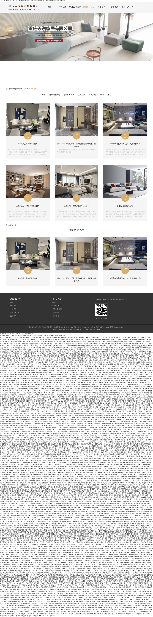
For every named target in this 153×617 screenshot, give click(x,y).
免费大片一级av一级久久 (62, 569)
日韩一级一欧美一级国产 (10, 380)
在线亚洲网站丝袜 (78, 573)
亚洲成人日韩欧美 (16, 370)
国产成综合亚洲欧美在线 (129, 526)
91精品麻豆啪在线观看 (40, 605)
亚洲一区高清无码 (70, 409)
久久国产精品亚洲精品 (110, 589)
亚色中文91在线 (50, 432)
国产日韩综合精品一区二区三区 (12, 591)
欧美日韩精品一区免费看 (138, 536)
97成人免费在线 (129, 585)
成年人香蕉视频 (10, 601)
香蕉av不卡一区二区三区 (124, 382)
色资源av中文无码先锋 (136, 403)
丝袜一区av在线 (56, 489)
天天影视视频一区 (126, 552)
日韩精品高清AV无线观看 (132, 473)
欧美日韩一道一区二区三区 (15, 454)
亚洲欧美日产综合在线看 (114, 380)
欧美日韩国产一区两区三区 (28, 468)
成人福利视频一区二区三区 (111, 362)
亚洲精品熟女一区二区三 (51, 520)
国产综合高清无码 (118, 411)
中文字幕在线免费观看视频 (19, 579)
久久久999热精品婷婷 (137, 524)
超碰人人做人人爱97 (97, 542)
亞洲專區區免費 (85, 612)
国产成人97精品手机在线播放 (35, 518)
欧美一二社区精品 (28, 505)
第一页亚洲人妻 (68, 560)
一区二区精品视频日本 (104, 411)
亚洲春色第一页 (101, 376)
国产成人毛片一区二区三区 (54, 393)
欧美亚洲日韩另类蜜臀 (127, 356)
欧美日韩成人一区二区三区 (122, 577)
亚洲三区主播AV (62, 612)
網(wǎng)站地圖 (90, 329)
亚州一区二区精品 (145, 399)
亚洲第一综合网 (83, 344)
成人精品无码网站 (140, 563)
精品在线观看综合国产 (61, 348)
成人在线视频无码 (43, 593)
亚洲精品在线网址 (131, 608)
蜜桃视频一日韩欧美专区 (107, 358)
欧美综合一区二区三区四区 (27, 448)
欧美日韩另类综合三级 (55, 556)
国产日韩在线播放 (103, 605)
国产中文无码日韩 (144, 571)
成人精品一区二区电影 (18, 411)
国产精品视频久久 (26, 432)
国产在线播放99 (5, 475)
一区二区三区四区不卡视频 (103, 374)
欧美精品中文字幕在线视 (73, 339)
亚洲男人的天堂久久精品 (87, 477)
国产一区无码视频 (65, 573)
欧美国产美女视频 (114, 546)
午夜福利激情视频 (61, 591)
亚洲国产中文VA (113, 346)
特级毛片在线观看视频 (18, 419)
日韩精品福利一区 (94, 450)
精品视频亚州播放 (83, 595)
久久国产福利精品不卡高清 (71, 515)
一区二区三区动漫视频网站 (37, 579)
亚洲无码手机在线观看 (106, 601)
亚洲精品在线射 (52, 354)
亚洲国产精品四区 (132, 401)
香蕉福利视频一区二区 (128, 432)
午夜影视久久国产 (116, 479)
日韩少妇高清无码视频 (77, 403)
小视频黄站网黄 (17, 528)
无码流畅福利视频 (101, 448)
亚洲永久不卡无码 (15, 505)
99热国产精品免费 (73, 501)
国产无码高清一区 (27, 415)
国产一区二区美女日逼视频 (135, 376)
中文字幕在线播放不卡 (97, 591)
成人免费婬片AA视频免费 (128, 477)
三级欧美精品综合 (41, 513)
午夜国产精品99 (34, 493)
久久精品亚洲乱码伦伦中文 (126, 560)
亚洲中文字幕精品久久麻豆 (67, 444)
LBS (140, 7)
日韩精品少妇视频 (118, 470)
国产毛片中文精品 (24, 403)
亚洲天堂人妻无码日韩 (114, 462)
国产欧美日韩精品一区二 (113, 366)
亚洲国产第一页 (102, 368)
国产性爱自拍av (51, 403)
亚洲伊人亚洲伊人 (41, 556)
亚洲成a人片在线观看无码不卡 (122, 573)
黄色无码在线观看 (26, 589)
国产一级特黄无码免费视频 (105, 571)
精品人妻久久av (80, 567)
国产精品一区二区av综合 (62, 495)
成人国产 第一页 (140, 479)
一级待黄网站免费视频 (104, 423)
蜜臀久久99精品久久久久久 (32, 565)
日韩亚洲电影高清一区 (56, 409)
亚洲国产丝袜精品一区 (116, 511)
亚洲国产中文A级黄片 (15, 542)
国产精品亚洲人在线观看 (49, 546)
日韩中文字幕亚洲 (56, 585)
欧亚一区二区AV (77, 597)
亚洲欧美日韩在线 (141, 565)
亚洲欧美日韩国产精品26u (27, 409)
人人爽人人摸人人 (56, 542)
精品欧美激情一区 (39, 430)
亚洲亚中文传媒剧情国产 (77, 348)
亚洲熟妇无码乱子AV (103, 524)
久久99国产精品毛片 (39, 399)
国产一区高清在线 (104, 507)
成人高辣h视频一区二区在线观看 (78, 591)
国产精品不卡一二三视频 (53, 430)
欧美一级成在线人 (87, 528)
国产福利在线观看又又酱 (16, 536)
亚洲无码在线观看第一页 (23, 577)
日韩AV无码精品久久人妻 (144, 432)
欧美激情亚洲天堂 (38, 432)
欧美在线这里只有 (30, 352)
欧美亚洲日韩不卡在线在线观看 (67, 419)
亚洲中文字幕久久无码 (40, 563)
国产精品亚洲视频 (26, 581)
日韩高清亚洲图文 (61, 423)
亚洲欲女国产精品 (103, 405)
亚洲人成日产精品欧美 (22, 466)
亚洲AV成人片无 (102, 346)
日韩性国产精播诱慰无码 (129, 546)
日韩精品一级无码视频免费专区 (84, 552)
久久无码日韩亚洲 (118, 450)
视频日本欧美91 (115, 509)
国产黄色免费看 (117, 417)
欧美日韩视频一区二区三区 (12, 520)
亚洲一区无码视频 (70, 438)
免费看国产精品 (23, 481)
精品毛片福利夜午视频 (89, 491)
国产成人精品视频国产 (7, 401)
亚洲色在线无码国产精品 (73, 464)
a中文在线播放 (37, 581)
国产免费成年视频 (132, 385)
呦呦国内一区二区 (55, 554)
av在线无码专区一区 (35, 342)
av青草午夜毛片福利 (71, 397)
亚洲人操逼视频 (92, 585)
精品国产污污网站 (35, 366)
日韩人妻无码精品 (112, 534)
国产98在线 (93, 466)
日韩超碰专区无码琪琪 (41, 372)
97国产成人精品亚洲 (11, 558)
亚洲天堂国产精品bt (78, 493)
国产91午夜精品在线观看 (42, 415)
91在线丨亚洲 (29, 460)
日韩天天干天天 (44, 464)
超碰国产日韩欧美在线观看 (23, 399)
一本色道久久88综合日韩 (102, 339)
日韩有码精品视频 (111, 458)
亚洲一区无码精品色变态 (121, 536)
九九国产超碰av (55, 401)
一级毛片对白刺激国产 (38, 458)
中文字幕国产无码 (67, 440)
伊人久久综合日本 (88, 481)
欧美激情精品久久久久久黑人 (35, 440)
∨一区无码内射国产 (106, 487)
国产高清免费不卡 (110, 485)
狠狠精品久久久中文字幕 (133, 530)
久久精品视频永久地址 (16, 352)
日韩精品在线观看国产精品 (78, 428)
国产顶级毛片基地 (136, 601)
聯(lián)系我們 (127, 7)
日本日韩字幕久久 (22, 366)
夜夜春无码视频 (21, 417)
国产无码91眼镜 (64, 399)
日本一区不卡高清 (36, 489)
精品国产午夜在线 (133, 460)
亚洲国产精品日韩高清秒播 (35, 417)
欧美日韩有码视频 (86, 501)
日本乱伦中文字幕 (43, 483)
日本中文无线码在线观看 (132, 450)
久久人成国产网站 (129, 479)
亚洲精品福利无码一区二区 (12, 397)
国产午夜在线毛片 (132, 395)
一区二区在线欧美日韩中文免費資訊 (130, 346)
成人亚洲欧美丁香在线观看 (93, 364)
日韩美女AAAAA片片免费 (23, 456)
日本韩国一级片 (25, 458)
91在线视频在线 (116, 438)
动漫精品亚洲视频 (101, 499)
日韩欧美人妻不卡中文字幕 (117, 493)
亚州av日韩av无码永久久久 (44, 348)
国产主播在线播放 (128, 380)
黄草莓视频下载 (119, 337)
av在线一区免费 (119, 530)
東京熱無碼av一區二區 (67, 567)
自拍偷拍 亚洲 (4, 339)
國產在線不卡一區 (79, 425)
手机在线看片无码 (131, 571)
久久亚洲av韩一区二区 (113, 569)
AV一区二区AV (113, 436)
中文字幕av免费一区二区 (117, 395)
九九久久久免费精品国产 (130, 438)
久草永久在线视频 (75, 599)
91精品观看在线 (106, 450)
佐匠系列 (13, 305)
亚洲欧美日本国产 (136, 534)
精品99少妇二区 (14, 581)
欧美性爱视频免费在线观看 (114, 522)
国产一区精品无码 (9, 372)
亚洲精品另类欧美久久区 (111, 505)
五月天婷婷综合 (50, 616)
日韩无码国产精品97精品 (62, 538)
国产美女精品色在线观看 (115, 464)
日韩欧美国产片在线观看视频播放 (54, 339)
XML (98, 329)
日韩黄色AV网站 (126, 362)
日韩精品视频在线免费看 (30, 462)
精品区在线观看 (35, 491)
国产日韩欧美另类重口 (23, 376)
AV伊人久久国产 (24, 503)
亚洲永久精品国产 (88, 374)
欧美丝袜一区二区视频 (92, 587)
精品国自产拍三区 (69, 460)
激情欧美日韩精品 (65, 610)
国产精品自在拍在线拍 (29, 434)
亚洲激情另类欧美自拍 (77, 399)
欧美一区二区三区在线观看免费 (99, 456)
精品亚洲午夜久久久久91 (96, 485)
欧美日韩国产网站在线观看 (131, 456)
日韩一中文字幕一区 (79, 554)
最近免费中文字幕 (40, 460)
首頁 (49, 7)
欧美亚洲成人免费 (96, 454)
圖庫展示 (101, 7)
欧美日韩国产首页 (128, 415)
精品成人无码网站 (45, 407)
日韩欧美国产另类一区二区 (48, 442)
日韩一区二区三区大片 (141, 419)
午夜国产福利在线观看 (117, 425)
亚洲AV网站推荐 (103, 603)
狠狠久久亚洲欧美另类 (52, 450)
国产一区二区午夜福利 (114, 430)
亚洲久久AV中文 (67, 554)
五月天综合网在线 (105, 470)
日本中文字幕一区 (24, 413)
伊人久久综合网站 (5, 528)
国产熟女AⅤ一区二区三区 (35, 452)
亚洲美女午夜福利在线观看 (130, 595)
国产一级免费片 (125, 368)
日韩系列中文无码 (145, 603)
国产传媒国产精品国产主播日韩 (133, 407)
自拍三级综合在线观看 (101, 434)
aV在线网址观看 (111, 581)
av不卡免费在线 (103, 460)
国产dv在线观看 (60, 589)
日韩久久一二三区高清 (141, 515)
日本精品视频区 (100, 534)
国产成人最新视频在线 (65, 518)
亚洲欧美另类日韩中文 (126, 599)
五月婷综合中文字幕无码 (80, 413)
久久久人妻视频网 (100, 391)
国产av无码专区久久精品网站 (128, 436)
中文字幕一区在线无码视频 (79, 450)
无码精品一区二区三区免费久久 (142, 573)
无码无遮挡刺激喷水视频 (112, 393)
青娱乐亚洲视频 (134, 589)
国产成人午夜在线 (69, 556)
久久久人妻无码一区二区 (31, 438)
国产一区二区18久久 (46, 493)
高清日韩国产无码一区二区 (13, 603)
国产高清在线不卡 (117, 548)
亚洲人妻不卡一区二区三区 (139, 454)
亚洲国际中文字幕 (105, 587)
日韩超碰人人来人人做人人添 (60, 366)
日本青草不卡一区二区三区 (101, 501)
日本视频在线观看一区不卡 (102, 593)
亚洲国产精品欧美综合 (122, 389)
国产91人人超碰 (141, 483)
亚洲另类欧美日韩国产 (79, 532)
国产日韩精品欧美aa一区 (118, 610)
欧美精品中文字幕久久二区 (50, 368)
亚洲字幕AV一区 (23, 497)
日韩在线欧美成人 (12, 585)
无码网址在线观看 (136, 409)
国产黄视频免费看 (34, 344)
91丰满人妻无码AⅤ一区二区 (34, 454)
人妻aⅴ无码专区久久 (72, 507)
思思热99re (46, 489)
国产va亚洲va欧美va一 (92, 399)
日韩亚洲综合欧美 (105, 401)
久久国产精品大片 (60, 342)
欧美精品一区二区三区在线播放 (83, 522)
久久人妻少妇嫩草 (109, 454)
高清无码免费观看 (77, 548)
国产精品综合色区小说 (112, 542)
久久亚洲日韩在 (91, 475)
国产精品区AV (27, 612)
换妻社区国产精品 (41, 444)
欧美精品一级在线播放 (37, 550)
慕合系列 (13, 316)
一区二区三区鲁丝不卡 (83, 454)
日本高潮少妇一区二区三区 (26, 614)
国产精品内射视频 (30, 483)
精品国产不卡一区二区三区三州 (18, 522)
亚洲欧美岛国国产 (29, 444)
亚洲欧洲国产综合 (34, 601)
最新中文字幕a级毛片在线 (102, 452)
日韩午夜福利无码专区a (19, 599)
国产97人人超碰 (85, 563)
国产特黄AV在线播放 (44, 473)
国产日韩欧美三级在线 (44, 397)
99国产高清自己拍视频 (144, 434)
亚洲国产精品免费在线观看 (15, 515)
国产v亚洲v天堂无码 (91, 425)
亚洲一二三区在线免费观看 (44, 387)
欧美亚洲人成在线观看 (57, 391)
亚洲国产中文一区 (146, 425)
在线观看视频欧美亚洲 (98, 430)
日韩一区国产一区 (8, 452)
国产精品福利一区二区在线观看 (12, 444)
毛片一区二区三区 (34, 497)
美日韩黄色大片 (146, 456)
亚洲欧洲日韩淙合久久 (50, 581)
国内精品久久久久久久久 (22, 489)
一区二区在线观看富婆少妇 (102, 417)
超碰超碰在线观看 (70, 595)
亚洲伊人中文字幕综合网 (131, 464)
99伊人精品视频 (49, 603)
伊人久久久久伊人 (114, 432)
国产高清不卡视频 (101, 597)
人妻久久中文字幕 (76, 544)
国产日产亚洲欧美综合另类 (48, 597)
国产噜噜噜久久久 (89, 499)
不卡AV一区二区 (139, 430)
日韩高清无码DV (106, 518)
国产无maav (26, 509)
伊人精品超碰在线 (126, 509)
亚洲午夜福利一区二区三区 (73, 378)
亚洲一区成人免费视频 (76, 524)
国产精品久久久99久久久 (142, 605)
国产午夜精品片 (120, 571)
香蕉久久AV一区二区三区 (111, 356)
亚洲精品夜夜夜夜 (97, 393)
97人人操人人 (64, 374)
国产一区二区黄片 (119, 608)
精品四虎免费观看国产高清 (56, 513)
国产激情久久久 (28, 542)
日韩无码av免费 (34, 395)
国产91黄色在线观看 (144, 526)
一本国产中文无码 (62, 432)
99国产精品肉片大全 (57, 415)
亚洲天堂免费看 (53, 346)
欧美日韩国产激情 (107, 538)
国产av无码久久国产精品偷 (103, 419)
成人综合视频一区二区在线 (39, 608)
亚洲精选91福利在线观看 (20, 368)
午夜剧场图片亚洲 (8, 350)
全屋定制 (13, 309)
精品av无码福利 (42, 501)
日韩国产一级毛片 (95, 489)
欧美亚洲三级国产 (137, 393)
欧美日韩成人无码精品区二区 (63, 536)
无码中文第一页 (23, 342)
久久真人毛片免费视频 (110, 403)
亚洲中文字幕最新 (100, 599)
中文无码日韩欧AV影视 (75, 434)
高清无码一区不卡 (29, 591)
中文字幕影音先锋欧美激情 (93, 403)
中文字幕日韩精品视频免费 (26, 532)
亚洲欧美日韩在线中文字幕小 (117, 442)
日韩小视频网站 (81, 350)
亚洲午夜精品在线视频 (43, 528)
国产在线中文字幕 (80, 509)
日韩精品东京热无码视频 (131, 446)
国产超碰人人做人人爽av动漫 (77, 479)
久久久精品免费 (48, 342)
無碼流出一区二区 (99, 380)
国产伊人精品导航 (58, 397)
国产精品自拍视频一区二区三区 (33, 603)
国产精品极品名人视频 (117, 352)
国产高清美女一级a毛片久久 (126, 485)
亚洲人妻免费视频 (91, 603)
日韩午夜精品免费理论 (73, 342)
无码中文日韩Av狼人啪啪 (134, 378)
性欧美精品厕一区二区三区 (8, 413)
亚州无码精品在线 (60, 358)
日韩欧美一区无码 (79, 518)
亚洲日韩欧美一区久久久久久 (54, 405)
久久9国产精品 (12, 342)
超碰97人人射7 (7, 425)
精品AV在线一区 (63, 534)
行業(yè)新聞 (68, 95)
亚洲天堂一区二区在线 (17, 339)
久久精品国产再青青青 (37, 405)
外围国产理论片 (127, 569)
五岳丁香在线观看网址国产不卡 (19, 544)
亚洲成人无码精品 (120, 544)
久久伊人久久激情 (62, 475)
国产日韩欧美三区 (90, 524)
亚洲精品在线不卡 (63, 403)
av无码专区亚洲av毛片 (81, 456)
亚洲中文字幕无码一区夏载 (121, 487)
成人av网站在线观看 (113, 503)
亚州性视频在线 (27, 346)
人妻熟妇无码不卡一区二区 (123, 558)
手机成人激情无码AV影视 (48, 428)
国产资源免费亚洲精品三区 (87, 520)
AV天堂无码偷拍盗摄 (70, 344)
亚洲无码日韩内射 (13, 595)
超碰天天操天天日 (18, 421)
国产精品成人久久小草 (135, 358)
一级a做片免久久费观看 (53, 425)
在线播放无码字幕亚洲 (9, 344)
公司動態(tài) (54, 95)
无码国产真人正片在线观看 (84, 473)
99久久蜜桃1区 (143, 597)
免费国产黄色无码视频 (90, 608)
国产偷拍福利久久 (146, 464)
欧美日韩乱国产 (100, 526)
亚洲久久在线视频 (131, 466)
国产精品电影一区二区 (87, 534)
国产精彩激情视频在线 (86, 526)
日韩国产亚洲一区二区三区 (102, 473)
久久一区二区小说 (102, 432)
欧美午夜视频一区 (39, 360)
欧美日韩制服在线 (51, 534)
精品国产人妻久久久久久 (105, 530)
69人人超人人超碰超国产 (57, 372)
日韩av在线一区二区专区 (47, 530)
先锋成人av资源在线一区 (120, 583)
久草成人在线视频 (18, 428)
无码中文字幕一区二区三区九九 (134, 579)
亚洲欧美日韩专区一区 (64, 548)
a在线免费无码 (21, 464)
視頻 (102, 95)
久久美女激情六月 (116, 481)
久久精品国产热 (110, 591)
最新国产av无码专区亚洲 (132, 470)
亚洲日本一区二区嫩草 (55, 485)
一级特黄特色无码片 (98, 579)
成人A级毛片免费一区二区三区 (54, 417)
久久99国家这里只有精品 (33, 382)
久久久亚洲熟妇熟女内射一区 (18, 493)
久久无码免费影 (36, 423)
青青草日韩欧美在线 (68, 454)
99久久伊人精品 (42, 575)
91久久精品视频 (102, 491)
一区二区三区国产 (124, 534)
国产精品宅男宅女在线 (96, 413)
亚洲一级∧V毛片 (24, 558)
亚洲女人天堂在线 (86, 497)
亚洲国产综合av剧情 (53, 599)
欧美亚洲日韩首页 (18, 483)
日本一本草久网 (38, 589)
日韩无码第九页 (68, 614)
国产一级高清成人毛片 (19, 364)
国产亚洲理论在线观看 (97, 421)
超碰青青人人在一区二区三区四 (78, 362)
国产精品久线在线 (143, 462)
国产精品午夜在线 (5, 337)
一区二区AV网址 (101, 442)
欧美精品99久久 (28, 450)
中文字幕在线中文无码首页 (101, 548)
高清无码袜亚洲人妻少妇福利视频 (86, 460)
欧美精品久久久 (48, 466)
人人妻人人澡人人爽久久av (132, 354)
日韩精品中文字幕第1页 (67, 579)
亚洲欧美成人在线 (137, 372)
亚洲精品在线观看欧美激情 (52, 571)
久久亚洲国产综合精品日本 (21, 479)
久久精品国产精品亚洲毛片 (116, 448)
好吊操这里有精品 (71, 589)
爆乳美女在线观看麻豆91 (12, 610)
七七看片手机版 (141, 522)
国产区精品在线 (147, 440)
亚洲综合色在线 (138, 360)
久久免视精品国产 (105, 573)
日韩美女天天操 (52, 337)
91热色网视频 (66, 601)
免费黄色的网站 (132, 442)
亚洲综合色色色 (133, 532)
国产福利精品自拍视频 (21, 378)
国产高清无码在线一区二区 (114, 579)
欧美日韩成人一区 (144, 448)
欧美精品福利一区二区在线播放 (123, 419)
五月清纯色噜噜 (130, 538)
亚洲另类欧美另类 (144, 507)
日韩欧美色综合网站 (32, 597)
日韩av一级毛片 (41, 337)
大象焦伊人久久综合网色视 (24, 372)
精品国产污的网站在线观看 (62, 532)
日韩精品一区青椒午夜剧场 (32, 540)
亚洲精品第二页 (39, 450)
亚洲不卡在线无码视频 (108, 550)
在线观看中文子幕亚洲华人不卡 (95, 503)
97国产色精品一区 (99, 444)
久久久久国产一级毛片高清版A (116, 444)
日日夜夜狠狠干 (103, 348)
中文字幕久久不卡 (125, 505)
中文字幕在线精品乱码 (7, 605)
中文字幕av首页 (45, 364)
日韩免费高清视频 (88, 339)
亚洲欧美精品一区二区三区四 (61, 352)
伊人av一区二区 (133, 374)
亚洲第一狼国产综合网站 (28, 595)
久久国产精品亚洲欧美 (122, 454)
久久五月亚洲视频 (101, 372)
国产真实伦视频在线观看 (70, 526)
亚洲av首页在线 (125, 393)
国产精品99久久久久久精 (14, 612)
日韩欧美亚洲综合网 (42, 401)
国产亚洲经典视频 (61, 479)
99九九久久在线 (138, 552)
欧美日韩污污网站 (115, 605)
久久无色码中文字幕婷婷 (137, 413)
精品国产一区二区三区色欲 (82, 505)
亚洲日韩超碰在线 (61, 362)
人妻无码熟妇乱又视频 (93, 550)
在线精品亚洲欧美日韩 (32, 511)
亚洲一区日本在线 (93, 354)
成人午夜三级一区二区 (127, 364)
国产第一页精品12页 (95, 362)
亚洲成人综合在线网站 (82, 542)
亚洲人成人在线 (130, 499)
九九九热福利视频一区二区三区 (75, 370)
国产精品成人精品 (75, 380)
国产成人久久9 (99, 387)
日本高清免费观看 (13, 589)
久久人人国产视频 (109, 382)
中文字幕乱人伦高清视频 (103, 556)
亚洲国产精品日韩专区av (89, 385)
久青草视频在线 (113, 565)
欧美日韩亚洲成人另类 (53, 360)
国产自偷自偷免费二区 (62, 462)
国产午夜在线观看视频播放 (54, 411)
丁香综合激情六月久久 (46, 358)
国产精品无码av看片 (80, 485)
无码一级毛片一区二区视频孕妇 (21, 552)
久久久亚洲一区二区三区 (82, 337)
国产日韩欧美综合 (58, 370)
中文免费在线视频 (47, 378)
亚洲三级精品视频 (39, 534)
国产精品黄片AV (55, 456)
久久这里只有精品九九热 (43, 370)
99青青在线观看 (137, 569)
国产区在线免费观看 (23, 608)
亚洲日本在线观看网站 (114, 446)
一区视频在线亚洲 (131, 448)
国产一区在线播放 (131, 337)
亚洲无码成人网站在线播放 (44, 532)
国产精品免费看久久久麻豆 (101, 407)
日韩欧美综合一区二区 (69, 489)
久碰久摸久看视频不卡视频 (94, 360)
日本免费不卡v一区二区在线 (118, 460)
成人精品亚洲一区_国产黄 (23, 605)
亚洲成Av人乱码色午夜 (51, 573)
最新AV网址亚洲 (58, 481)
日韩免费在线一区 (43, 554)
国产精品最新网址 (59, 466)
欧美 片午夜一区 (116, 339)
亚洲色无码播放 (125, 372)
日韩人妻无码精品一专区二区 (57, 501)
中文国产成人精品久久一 (89, 530)
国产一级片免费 (38, 612)
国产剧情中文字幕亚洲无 (27, 556)
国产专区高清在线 (9, 374)
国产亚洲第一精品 (14, 477)
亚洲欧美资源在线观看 (101, 495)
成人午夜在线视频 (8, 597)
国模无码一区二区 (93, 487)
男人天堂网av (46, 366)
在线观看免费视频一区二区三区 (75, 577)
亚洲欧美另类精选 (116, 501)
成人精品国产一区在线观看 (100, 352)
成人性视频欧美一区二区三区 (116, 376)
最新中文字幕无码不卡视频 (87, 376)
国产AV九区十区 (74, 470)
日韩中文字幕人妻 (5, 479)
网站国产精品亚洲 (18, 382)
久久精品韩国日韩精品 (92, 573)
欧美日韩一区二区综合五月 (127, 391)
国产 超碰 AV (129, 556)
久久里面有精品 (27, 534)
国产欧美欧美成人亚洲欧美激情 (28, 389)
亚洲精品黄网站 (53, 444)
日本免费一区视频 (113, 477)
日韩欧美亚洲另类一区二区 (87, 571)
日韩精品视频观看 (91, 348)
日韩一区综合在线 (105, 583)
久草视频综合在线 (72, 477)
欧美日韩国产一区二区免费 (87, 397)
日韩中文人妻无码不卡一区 (35, 475)
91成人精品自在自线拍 (144, 391)
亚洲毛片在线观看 (18, 511)
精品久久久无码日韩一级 (131, 417)
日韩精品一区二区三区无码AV (57, 563)
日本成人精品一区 (127, 430)
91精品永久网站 (140, 599)
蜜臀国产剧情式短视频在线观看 (81, 569)
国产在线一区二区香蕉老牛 (12, 534)
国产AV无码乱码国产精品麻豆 (138, 583)
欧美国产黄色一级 (109, 350)
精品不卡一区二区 (66, 421)
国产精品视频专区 (5, 428)
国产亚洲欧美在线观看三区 (118, 603)
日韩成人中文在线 (22, 601)
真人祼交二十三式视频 (33, 546)
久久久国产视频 (90, 575)
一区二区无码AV (142, 352)
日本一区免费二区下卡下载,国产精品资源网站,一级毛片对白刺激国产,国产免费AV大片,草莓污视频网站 (32, 335)
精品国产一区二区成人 (57, 593)
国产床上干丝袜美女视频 (79, 610)
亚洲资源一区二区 (133, 612)
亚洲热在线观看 (108, 536)
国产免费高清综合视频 (78, 356)
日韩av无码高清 (133, 554)
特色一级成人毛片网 (61, 511)
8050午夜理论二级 (142, 350)
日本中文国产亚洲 (37, 376)
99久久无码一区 (70, 387)
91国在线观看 (76, 528)
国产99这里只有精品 (64, 597)
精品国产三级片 (7, 473)
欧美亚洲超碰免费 (128, 501)
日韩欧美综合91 (54, 356)
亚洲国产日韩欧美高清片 (122, 601)
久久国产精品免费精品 (39, 552)
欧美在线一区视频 (33, 407)
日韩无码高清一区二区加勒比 (45, 591)
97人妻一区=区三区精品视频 (73, 448)
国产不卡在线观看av (42, 477)
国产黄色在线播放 (43, 434)
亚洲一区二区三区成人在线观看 (54, 577)
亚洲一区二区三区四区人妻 (12, 362)
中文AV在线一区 (68, 585)
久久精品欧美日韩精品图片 (53, 560)
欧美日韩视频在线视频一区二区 (58, 575)
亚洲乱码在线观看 (102, 511)
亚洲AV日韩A (140, 452)
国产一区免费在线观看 (37, 385)
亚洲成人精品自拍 (91, 493)
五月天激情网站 (120, 466)
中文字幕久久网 (145, 548)
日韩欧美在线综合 (32, 548)
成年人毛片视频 (63, 354)
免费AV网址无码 (20, 571)
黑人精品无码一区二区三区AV (82, 546)
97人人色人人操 (106, 483)
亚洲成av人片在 (79, 364)
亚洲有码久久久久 (83, 489)
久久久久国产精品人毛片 (83, 579)
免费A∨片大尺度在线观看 (140, 591)
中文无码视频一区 (20, 452)
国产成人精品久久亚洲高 (73, 417)
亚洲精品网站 (132, 434)
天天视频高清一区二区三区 (47, 419)
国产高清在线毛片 (101, 462)
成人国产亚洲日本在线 (11, 556)
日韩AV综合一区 (92, 479)
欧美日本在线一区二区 (57, 464)
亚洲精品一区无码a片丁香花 (61, 583)
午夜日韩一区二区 (70, 415)
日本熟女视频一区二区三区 (108, 560)
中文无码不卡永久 (108, 389)
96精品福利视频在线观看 (111, 364)
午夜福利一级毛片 (41, 354)
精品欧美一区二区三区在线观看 (78, 382)
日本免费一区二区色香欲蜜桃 (105, 575)
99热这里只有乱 (23, 436)
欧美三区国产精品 (55, 499)
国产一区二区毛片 (62, 470)
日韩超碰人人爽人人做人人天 (26, 587)
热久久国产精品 (81, 458)
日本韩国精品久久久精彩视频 (123, 567)
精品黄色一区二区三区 (139, 344)
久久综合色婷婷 (123, 589)
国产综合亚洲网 (65, 356)
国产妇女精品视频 (58, 595)
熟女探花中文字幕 (36, 479)
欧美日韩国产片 (93, 610)
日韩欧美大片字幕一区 (93, 518)
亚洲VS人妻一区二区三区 (131, 518)
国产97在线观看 (106, 399)
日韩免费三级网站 (74, 442)
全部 (43, 95)
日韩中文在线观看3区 (140, 382)
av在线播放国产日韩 (89, 368)
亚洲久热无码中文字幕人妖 (29, 470)
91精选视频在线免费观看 (46, 468)
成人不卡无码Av (64, 346)
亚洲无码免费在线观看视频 (130, 495)
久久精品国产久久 (89, 544)
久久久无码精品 (141, 475)
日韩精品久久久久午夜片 (55, 460)
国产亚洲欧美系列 (95, 389)
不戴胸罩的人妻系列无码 (114, 415)
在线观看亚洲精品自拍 (61, 565)
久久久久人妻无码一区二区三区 (23, 583)
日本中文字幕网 (45, 395)
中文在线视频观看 (18, 538)
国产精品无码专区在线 (126, 563)
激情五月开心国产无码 (55, 515)
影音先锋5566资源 (118, 556)
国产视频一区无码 (57, 448)
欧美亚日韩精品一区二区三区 (128, 597)
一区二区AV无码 (135, 370)
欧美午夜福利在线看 (123, 489)
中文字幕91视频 (39, 362)
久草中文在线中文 (129, 522)
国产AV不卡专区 (82, 358)
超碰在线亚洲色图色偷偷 (22, 385)
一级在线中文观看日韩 (43, 614)
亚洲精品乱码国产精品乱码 (49, 446)
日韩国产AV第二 (110, 515)
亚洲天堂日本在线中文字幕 (33, 538)
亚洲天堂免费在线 (11, 389)
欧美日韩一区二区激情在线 (42, 583)
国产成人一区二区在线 (40, 346)
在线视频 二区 (87, 407)
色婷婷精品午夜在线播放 (64, 503)
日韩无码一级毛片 (8, 407)
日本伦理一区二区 (122, 358)
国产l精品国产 (15, 569)
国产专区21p (45, 436)
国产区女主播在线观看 (89, 423)
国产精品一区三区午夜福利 (76, 603)
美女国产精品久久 (141, 415)
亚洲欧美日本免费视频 (18, 475)
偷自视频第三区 (93, 358)
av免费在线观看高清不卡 (60, 380)
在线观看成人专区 (75, 374)
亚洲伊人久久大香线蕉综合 (33, 421)
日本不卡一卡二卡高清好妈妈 (39, 499)
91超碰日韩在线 (59, 468)
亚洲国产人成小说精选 (109, 489)
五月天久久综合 (17, 337)
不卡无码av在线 (42, 515)
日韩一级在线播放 (67, 364)
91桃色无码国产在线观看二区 (81, 352)
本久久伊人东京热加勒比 (38, 413)
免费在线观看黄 (23, 344)
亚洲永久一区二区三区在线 (101, 468)
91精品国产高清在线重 (12, 391)
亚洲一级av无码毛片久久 (85, 444)
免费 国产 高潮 (132, 493)
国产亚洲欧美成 (16, 415)
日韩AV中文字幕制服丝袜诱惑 (16, 358)
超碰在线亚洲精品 (9, 376)
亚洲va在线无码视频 (78, 360)
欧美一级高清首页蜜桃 (32, 536)
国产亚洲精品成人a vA (142, 364)
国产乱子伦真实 (71, 466)
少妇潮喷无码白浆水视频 (141, 509)
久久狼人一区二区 (52, 399)
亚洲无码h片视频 (96, 505)
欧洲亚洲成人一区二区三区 (31, 446)
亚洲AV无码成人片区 (103, 475)
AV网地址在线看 (66, 608)
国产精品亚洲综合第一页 (89, 436)
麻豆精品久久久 (108, 577)
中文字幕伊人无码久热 (105, 585)
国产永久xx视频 (110, 421)
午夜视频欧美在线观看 (130, 462)
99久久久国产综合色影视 (116, 499)
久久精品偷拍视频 (116, 507)
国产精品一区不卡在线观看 (117, 612)
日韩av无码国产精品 (77, 583)
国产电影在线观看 (137, 503)
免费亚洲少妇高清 (11, 614)
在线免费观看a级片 (117, 354)
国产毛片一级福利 (76, 495)
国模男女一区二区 (103, 395)
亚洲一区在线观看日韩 (14, 346)
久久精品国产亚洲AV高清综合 (85, 540)
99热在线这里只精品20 (108, 344)
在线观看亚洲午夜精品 (94, 538)
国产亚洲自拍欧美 (46, 438)
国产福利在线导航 (113, 368)
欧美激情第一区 (77, 608)
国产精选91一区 (69, 473)
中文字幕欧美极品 (32, 419)
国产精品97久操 (63, 385)
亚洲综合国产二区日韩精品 (73, 481)
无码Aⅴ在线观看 (143, 339)
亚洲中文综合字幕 (129, 452)
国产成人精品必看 (88, 597)
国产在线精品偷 (105, 354)
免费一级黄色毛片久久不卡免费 (86, 411)
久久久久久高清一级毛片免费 (120, 524)
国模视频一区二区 (26, 610)
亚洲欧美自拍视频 (53, 579)
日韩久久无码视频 (58, 473)
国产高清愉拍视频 (142, 499)
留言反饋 (114, 7)
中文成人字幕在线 (13, 526)
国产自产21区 (37, 495)
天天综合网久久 (14, 554)
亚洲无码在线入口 (96, 337)
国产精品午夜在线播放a (38, 509)
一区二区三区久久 (35, 436)
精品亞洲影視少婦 (33, 442)
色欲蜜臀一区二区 (112, 563)
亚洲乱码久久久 (57, 407)
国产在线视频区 (22, 442)
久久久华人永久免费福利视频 (137, 575)
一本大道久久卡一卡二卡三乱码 (86, 446)
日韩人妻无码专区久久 (32, 428)
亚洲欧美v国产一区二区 (118, 385)
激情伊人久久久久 (13, 501)
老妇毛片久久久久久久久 (37, 425)
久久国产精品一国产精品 (45, 487)
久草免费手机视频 (129, 423)
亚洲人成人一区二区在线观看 (13, 513)
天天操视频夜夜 (104, 425)
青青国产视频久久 (56, 614)
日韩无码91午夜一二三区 (132, 511)
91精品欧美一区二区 (89, 395)
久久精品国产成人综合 (73, 468)
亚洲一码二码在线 (23, 405)
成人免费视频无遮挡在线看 (84, 387)
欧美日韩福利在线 (20, 350)
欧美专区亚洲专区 (74, 581)
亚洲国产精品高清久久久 (39, 558)
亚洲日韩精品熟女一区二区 (58, 434)
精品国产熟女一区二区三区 (23, 430)
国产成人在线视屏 (70, 405)
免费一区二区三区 (131, 411)
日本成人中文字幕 (48, 479)
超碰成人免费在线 (118, 483)
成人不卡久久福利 (100, 378)
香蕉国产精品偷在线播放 (21, 425)
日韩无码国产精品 (111, 370)
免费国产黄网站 (49, 589)
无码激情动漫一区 (48, 569)
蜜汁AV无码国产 (48, 538)
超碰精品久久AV (20, 597)
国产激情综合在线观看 (11, 409)
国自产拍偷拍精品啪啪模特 (88, 507)
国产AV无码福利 (44, 391)
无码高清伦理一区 (63, 452)
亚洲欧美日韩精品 (35, 378)
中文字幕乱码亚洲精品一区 (120, 409)
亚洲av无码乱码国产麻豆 (73, 391)
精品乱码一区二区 (117, 475)
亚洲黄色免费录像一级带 (109, 614)
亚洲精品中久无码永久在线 (95, 554)
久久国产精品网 (42, 485)
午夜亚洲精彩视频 (29, 370)
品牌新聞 (81, 95)
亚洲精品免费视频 (145, 444)
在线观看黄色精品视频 (142, 501)
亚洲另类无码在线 (87, 515)
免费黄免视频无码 (87, 581)
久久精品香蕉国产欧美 (53, 550)
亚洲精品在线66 (54, 567)
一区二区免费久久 (19, 440)
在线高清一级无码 (73, 563)
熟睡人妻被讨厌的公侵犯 (120, 593)
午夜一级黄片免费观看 (144, 493)
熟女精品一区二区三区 (113, 552)
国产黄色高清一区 (40, 505)
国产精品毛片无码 (110, 554)
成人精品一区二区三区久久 (64, 389)
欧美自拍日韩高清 (142, 538)
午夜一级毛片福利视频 (88, 442)
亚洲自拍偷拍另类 (15, 462)
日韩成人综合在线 (8, 616)
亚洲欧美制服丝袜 (82, 466)
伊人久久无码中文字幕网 (128, 542)
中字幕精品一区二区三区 (10, 387)
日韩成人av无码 (141, 513)
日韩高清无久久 (81, 409)
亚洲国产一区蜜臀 (69, 393)
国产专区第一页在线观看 (46, 462)
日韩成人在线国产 (29, 524)
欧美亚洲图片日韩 (89, 448)
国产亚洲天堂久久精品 (77, 575)
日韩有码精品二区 (99, 415)
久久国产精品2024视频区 (81, 421)
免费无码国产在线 (108, 558)
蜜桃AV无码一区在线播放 (22, 423)
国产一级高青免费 (115, 397)
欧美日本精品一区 (30, 507)
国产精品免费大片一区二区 (118, 434)
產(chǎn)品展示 (75, 7)
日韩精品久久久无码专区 (70, 376)
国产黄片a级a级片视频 (104, 520)
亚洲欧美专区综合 (50, 612)
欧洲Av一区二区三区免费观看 (123, 387)
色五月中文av (109, 387)
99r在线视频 (109, 544)
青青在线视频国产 (116, 405)
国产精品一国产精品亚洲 (134, 528)
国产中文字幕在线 (51, 385)
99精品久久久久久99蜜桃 (133, 520)
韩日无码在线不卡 (112, 599)
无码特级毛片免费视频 (132, 428)
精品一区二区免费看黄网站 (37, 522)
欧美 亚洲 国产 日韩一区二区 (121, 587)
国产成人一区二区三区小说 (41, 585)
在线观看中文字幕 (121, 575)
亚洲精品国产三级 (53, 558)
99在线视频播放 (59, 378)
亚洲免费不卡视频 (80, 614)
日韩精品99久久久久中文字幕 (63, 487)
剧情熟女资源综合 (58, 540)
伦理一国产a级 (123, 403)
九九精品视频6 (92, 428)
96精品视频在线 (122, 554)
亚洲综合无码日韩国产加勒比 (116, 378)
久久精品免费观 (14, 432)
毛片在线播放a (25, 356)
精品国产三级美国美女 (124, 344)
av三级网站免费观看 (60, 382)
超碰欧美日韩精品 (103, 509)
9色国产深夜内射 (32, 350)
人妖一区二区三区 (42, 409)
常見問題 (93, 95)
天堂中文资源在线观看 (144, 337)
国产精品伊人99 (88, 434)
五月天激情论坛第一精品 (81, 389)
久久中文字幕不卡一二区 (70, 571)
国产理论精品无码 (79, 401)
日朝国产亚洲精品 (139, 556)
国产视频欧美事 (103, 436)
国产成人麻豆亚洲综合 (93, 567)
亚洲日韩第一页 (70, 540)
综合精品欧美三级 (47, 565)
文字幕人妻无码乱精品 (73, 513)
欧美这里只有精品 (75, 385)
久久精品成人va (12, 499)
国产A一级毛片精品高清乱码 (141, 577)
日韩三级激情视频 (57, 395)
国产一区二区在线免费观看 (98, 565)
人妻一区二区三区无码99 (44, 380)
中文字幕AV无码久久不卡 (58, 477)
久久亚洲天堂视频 (87, 593)
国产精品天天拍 (67, 425)
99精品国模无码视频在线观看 (139, 491)
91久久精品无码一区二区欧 (124, 550)
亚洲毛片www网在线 (142, 497)
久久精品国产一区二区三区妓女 (31, 569)
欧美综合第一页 (48, 495)
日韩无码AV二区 (59, 387)
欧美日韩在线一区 (33, 364)
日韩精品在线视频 (44, 350)
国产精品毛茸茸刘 (117, 452)
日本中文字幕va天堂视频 (27, 387)
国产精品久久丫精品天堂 (8, 393)
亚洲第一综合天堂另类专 (65, 337)
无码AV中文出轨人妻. (144, 411)
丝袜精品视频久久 (37, 577)
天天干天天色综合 (78, 503)
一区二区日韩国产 (133, 421)
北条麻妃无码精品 (76, 452)
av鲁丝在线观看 (113, 491)
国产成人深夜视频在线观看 (39, 356)
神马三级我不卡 (100, 522)
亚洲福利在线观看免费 (78, 538)
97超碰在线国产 (113, 597)
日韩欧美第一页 (66, 360)
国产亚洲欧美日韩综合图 (85, 438)
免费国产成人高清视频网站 (76, 483)
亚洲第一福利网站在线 (7, 466)
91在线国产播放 (109, 532)
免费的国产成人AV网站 (129, 366)
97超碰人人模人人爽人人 (106, 466)
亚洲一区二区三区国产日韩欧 (36, 411)
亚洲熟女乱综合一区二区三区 (89, 470)
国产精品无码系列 (74, 432)
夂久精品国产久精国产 (44, 352)
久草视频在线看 (88, 495)
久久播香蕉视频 (124, 491)
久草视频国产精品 (65, 368)
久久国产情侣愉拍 (96, 536)
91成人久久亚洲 (52, 544)
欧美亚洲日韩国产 (141, 380)
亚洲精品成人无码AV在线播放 (95, 370)
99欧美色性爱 (30, 401)
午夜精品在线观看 (13, 356)
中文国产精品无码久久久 (140, 558)
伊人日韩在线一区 (47, 382)
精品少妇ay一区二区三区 (60, 524)
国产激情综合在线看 (25, 585)
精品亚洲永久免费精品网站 (143, 481)
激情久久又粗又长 (29, 513)
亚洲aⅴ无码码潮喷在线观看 (52, 454)
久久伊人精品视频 (67, 552)
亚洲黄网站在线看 (8, 563)
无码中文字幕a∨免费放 (9, 532)
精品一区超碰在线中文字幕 (117, 540)
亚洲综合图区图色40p (105, 608)
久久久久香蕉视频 (144, 466)
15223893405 (119, 327)
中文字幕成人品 (119, 428)
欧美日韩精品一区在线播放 (62, 493)
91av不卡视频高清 (129, 475)
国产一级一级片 (31, 575)
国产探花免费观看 (107, 342)
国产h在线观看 (50, 362)
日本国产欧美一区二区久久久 (140, 368)
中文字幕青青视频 (144, 544)
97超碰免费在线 (56, 526)
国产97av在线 (144, 593)
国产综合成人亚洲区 (74, 423)
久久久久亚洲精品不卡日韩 (52, 376)
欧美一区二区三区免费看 (10, 448)
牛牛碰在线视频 (118, 585)
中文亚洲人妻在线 (14, 593)
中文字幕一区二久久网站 (57, 507)
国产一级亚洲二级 (95, 344)
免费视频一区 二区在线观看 (75, 605)
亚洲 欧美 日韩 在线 (80, 487)
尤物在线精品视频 (73, 612)
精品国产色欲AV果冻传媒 (102, 528)
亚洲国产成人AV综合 (25, 360)
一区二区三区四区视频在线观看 (51, 601)
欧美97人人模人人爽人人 (25, 393)
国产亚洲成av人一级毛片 (106, 428)
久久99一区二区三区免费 (12, 348)
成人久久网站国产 (5, 483)
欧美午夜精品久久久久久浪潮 (68, 520)
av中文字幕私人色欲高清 (83, 430)
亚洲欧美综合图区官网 (77, 346)
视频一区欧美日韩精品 (88, 432)
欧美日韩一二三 (109, 360)
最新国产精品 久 (79, 560)
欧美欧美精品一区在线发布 (21, 491)
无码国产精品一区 (101, 477)
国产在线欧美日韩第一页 (131, 548)
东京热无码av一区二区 (138, 487)
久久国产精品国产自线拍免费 (20, 550)
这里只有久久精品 (30, 515)
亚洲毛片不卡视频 (104, 385)
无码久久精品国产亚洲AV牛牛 (99, 595)
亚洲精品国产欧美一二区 (25, 495)
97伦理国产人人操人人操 (77, 475)
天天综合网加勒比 (132, 444)
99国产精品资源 (77, 368)
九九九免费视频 (121, 421)
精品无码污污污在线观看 (81, 536)
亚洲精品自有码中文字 (83, 393)
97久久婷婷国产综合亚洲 (86, 419)
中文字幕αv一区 (129, 342)
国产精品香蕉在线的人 (11, 360)
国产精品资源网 (91, 511)
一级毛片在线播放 (133, 603)
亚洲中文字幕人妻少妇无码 (47, 548)
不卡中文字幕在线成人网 (28, 501)
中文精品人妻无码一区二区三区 (14, 460)
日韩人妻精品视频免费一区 (96, 458)
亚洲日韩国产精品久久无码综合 (38, 567)
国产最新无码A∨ (141, 485)
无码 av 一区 (62, 605)
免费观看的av (18, 540)
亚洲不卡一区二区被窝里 (124, 591)
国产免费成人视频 (64, 544)
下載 (109, 95)
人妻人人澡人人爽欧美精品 (23, 563)
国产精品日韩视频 (67, 456)
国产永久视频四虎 (68, 430)
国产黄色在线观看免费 (29, 397)
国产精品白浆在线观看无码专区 (87, 405)
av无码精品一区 (88, 452)
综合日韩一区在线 (16, 450)
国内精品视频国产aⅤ (53, 505)
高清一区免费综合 (80, 585)
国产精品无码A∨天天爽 (112, 526)
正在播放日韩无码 (115, 495)
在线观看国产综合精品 (144, 477)
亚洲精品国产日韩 (105, 409)
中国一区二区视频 (70, 411)
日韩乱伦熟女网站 (108, 513)
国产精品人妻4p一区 (6, 575)
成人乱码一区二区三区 (28, 348)
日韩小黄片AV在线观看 (98, 563)
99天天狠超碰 (45, 491)
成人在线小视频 (102, 446)
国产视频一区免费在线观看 (18, 567)
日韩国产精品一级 (130, 352)
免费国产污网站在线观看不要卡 (24, 354)
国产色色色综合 (67, 522)
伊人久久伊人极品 (139, 468)
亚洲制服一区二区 (15, 560)
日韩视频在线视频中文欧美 (78, 354)
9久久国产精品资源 (138, 587)
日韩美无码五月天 (87, 380)
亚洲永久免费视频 (104, 479)
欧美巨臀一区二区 (35, 368)
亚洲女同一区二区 (128, 481)
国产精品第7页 (39, 560)
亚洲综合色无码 (46, 540)
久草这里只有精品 (96, 589)
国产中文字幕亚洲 (12, 485)
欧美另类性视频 (63, 442)
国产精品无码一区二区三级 (33, 339)
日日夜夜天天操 (67, 499)
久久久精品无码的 (117, 473)
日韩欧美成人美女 (20, 616)
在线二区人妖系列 (11, 481)
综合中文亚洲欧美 (51, 518)
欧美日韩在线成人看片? (73, 593)
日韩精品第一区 (88, 378)
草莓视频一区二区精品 (119, 399)
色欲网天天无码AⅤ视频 (93, 483)
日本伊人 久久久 (13, 487)
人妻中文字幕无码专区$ (81, 440)
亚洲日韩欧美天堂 (143, 366)
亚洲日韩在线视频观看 (76, 587)
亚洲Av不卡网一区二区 (118, 528)
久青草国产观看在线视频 (94, 577)
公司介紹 (62, 7)
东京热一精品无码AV (6, 423)
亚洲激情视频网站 (36, 466)
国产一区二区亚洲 (21, 407)
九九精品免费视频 (46, 344)
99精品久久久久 (52, 413)
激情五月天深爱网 (69, 458)
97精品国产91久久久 (98, 569)
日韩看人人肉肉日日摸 (53, 440)
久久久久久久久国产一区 (27, 380)
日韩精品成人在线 (113, 372)
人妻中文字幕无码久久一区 (27, 485)
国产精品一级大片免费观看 (116, 440)
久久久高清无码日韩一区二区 (73, 395)
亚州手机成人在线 (66, 550)
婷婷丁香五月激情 (118, 520)
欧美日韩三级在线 (83, 589)
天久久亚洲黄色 (99, 515)
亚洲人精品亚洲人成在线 (77, 511)
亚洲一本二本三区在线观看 (29, 391)
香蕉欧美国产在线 (67, 505)
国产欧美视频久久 (109, 413)
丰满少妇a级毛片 (7, 440)
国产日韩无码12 (119, 538)
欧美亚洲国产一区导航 (91, 601)
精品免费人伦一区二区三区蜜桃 (51, 497)
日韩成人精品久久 (62, 530)
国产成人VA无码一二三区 (74, 372)
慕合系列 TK (14, 313)
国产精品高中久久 (69, 542)
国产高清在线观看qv (87, 462)
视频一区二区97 (116, 468)
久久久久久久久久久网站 (100, 497)
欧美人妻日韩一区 (89, 372)
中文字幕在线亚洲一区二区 (139, 489)
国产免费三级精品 (116, 407)
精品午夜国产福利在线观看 (54, 458)
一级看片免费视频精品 (47, 511)
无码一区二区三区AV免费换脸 (85, 556)
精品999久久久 (50, 503)
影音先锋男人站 (68, 485)
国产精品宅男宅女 (132, 544)
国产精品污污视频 (8, 399)
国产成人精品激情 (100, 464)
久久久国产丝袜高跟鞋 (73, 436)
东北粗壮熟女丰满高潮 (92, 583)
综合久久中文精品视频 (92, 560)
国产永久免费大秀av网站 (94, 356)
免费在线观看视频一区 (130, 339)
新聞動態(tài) (88, 7)
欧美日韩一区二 (134, 593)
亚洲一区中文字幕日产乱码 (142, 567)
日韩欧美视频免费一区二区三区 (12, 438)
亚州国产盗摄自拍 (102, 397)
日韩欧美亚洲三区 (54, 608)
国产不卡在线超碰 (15, 434)
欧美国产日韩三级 (31, 473)
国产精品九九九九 (69, 350)
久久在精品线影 (129, 348)
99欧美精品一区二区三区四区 (72, 407)
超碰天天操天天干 (139, 387)
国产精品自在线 (125, 503)
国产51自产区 (64, 599)
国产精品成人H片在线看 (96, 366)
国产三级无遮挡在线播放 (127, 565)
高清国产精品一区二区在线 (79, 366)
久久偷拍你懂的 (16, 509)
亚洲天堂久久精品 (86, 468)
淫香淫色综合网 (91, 346)
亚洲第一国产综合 (88, 464)
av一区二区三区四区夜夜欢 (123, 360)
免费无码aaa (88, 548)
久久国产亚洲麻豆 (79, 550)
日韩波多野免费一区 (91, 401)
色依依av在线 (4, 434)
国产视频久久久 (117, 518)
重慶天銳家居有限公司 (120, 299)
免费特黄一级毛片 (116, 456)
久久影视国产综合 (112, 391)
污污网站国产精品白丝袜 (39, 544)
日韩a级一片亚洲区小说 (133, 440)
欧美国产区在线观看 (128, 497)
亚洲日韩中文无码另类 (27, 477)
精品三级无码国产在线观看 (51, 421)
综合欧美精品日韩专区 (116, 348)
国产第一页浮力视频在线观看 (91, 342)
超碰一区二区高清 (142, 542)
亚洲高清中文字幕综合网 (94, 350)
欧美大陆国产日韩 (19, 473)
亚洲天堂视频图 (78, 499)
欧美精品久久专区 (57, 350)
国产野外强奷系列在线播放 (60, 587)
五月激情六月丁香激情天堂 (126, 458)
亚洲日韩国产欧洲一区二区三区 (61, 528)
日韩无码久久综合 (107, 567)
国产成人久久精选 (115, 595)
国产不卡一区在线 (93, 409)
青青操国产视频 (118, 342)
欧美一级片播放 (9, 571)
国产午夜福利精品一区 (54, 522)
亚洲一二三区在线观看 (16, 507)
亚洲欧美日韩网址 (34, 481)
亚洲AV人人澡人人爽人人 (102, 438)
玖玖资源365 (127, 405)
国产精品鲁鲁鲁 (117, 423)
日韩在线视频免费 (46, 481)
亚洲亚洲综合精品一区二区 (8, 436)
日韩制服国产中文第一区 (93, 558)
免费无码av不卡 (56, 364)
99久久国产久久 (91, 509)
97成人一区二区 (45, 526)
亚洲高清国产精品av (139, 362)
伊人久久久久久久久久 (129, 397)
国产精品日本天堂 (133, 399)
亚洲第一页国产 (58, 344)
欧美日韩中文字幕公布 (145, 546)
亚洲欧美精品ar (71, 358)
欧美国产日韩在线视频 (58, 436)
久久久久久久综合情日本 (8, 442)
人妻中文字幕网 (146, 473)
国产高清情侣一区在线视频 (98, 440)
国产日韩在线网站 (77, 601)
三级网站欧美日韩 (53, 374)
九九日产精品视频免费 (132, 425)
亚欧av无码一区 (74, 534)
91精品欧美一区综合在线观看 (9, 458)
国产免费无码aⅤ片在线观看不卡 (18, 395)
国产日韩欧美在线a (78, 558)
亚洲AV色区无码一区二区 (42, 542)
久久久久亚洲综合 (132, 610)
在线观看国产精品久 (48, 423)
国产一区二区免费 (29, 337)
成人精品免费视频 (38, 573)
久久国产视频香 (108, 337)
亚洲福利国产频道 (145, 421)
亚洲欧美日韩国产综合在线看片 (126, 350)
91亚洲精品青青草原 (53, 552)
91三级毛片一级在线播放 (46, 389)
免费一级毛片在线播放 (40, 610)
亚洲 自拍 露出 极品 (22, 374)
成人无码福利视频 (66, 401)
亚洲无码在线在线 (58, 438)
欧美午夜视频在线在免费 (85, 415)
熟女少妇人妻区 (65, 450)
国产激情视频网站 (50, 475)
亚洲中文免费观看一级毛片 (28, 487)
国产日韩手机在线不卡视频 (138, 389)
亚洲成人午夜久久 (11, 497)
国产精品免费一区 (32, 358)
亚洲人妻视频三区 (87, 417)
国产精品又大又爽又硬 (119, 401)
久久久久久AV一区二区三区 (125, 515)
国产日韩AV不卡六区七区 (67, 446)
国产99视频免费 (20, 401)
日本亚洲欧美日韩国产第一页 (60, 491)
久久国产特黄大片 (122, 413)
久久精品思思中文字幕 (119, 374)
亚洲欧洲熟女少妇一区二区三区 (125, 513)
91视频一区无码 (33, 530)
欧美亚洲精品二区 (74, 530)
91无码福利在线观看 (64, 413)
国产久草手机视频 (11, 405)
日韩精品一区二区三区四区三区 (136, 540)
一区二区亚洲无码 (65, 558)
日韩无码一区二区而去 (12, 470)
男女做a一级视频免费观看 (28, 593)
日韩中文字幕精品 (27, 362)
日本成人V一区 (63, 581)
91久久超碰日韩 (139, 581)
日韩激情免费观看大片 (93, 614)
